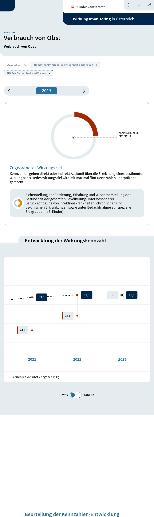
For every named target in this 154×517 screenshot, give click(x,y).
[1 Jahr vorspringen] (82, 90)
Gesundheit (16, 65)
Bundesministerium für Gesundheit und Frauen (65, 65)
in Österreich (103, 19)
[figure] (77, 314)
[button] (7, 6)
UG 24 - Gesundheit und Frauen (28, 73)
